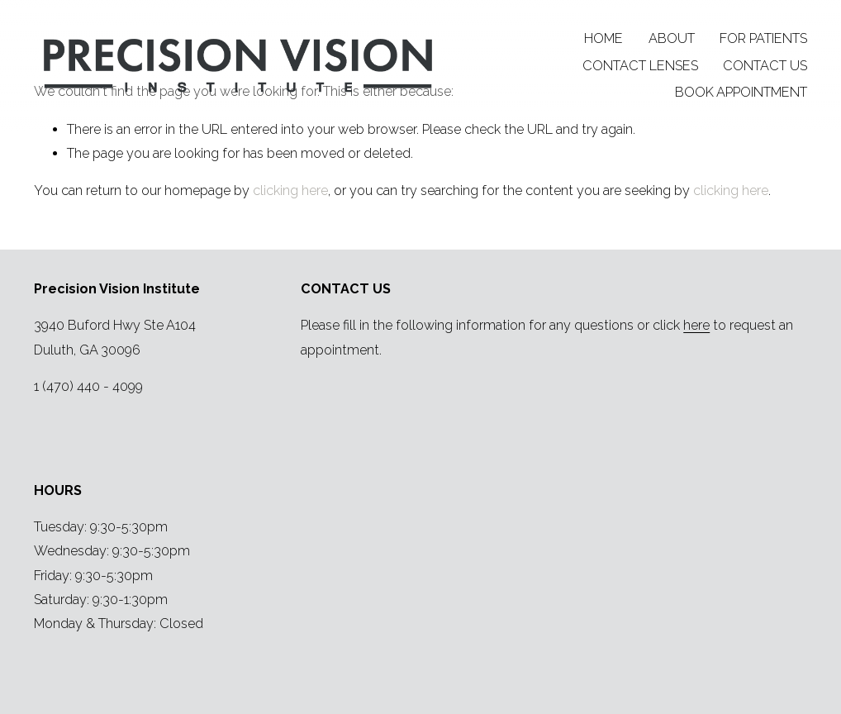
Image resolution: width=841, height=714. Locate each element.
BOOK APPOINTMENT (741, 92)
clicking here (290, 190)
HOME (603, 38)
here (696, 325)
